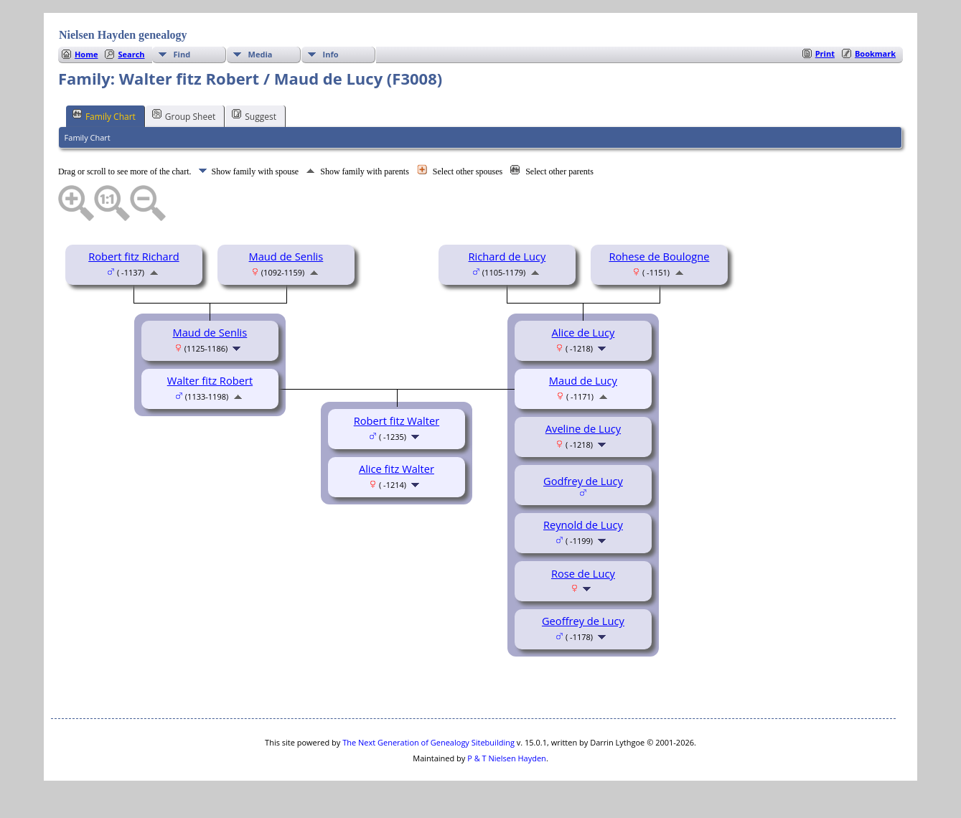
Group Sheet (183, 115)
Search (131, 54)
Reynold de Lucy (583, 524)
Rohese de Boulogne (659, 256)
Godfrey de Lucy (583, 481)
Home (86, 54)
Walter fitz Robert (210, 380)
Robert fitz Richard (133, 256)
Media (260, 54)
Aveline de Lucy (583, 428)
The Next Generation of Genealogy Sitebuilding (428, 742)
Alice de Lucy (583, 332)
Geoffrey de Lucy (583, 621)
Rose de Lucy (583, 573)
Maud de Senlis (286, 256)
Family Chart (104, 115)
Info (331, 54)
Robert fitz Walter (396, 420)
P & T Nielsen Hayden (506, 758)
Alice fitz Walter (396, 468)
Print (825, 53)
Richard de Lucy (507, 256)
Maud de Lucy (583, 380)
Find (182, 54)
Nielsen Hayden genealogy (123, 35)
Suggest (254, 115)
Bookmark (875, 53)
